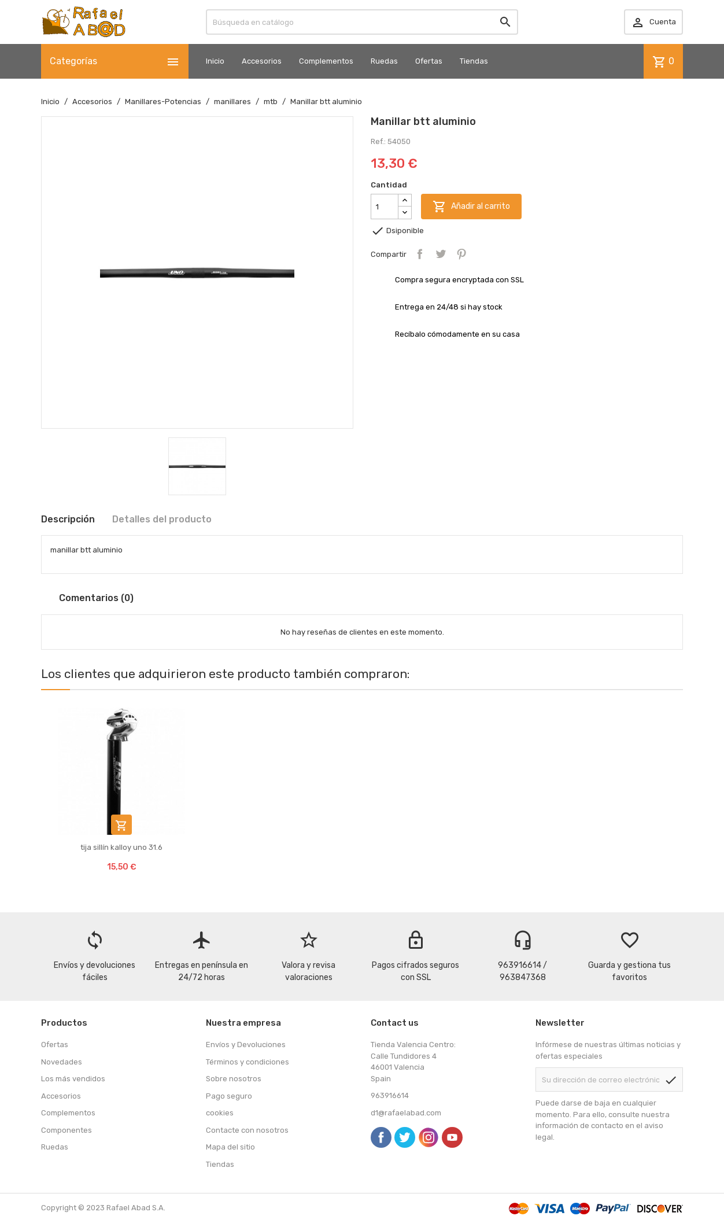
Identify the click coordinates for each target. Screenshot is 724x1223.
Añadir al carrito (471, 206)
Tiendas (474, 61)
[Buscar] (362, 22)
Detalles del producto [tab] (162, 519)
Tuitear (441, 254)
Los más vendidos (73, 1078)
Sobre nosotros (233, 1078)
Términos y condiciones (247, 1062)
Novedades (61, 1062)
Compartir (420, 254)
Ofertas (428, 61)
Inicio (215, 61)
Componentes (66, 1130)
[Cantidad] (384, 206)
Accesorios (262, 61)
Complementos (326, 61)
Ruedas (384, 61)
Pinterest (461, 254)
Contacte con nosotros (247, 1130)
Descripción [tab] (68, 519)
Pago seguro (229, 1096)
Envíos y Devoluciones (246, 1044)
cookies (220, 1112)
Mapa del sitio (230, 1147)
